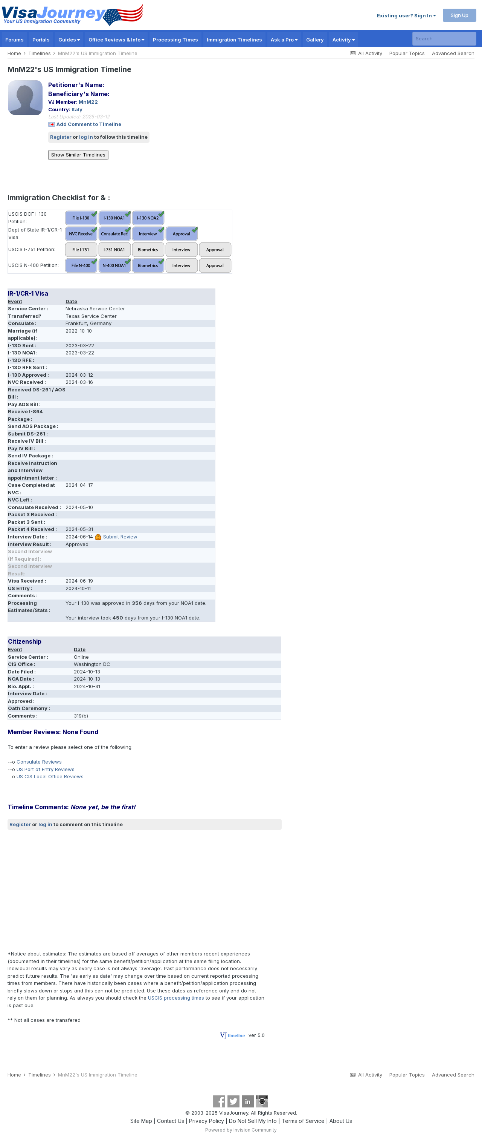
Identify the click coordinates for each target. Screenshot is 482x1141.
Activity (344, 40)
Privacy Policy (206, 1121)
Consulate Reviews (39, 762)
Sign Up (459, 15)
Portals (41, 40)
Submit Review (120, 537)
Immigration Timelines (234, 40)
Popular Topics (407, 53)
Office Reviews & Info (116, 40)
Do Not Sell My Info (253, 1121)
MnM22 (88, 102)
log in (86, 137)
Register (61, 137)
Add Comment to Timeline (88, 124)
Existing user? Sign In (406, 15)
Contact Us (170, 1121)
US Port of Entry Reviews (46, 769)
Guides (69, 40)
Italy (77, 109)
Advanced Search (453, 53)
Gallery (315, 40)
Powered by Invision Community (241, 1130)
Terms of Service (303, 1121)
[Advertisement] (145, 890)
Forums (14, 40)
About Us (340, 1121)
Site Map (141, 1121)
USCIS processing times (176, 998)
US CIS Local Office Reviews (50, 776)
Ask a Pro (284, 40)
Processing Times (175, 40)
